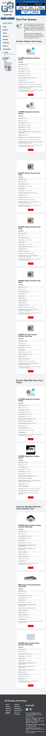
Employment (7, 49)
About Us (5, 46)
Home (4, 26)
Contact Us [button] (4, 18)
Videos (5, 33)
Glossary (17, 714)
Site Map (16, 712)
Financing (6, 42)
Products (6, 36)
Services (5, 39)
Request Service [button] (11, 18)
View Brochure (20, 62)
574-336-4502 (30, 705)
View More (31, 94)
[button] (23, 4)
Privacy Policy (8, 713)
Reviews (5, 30)
